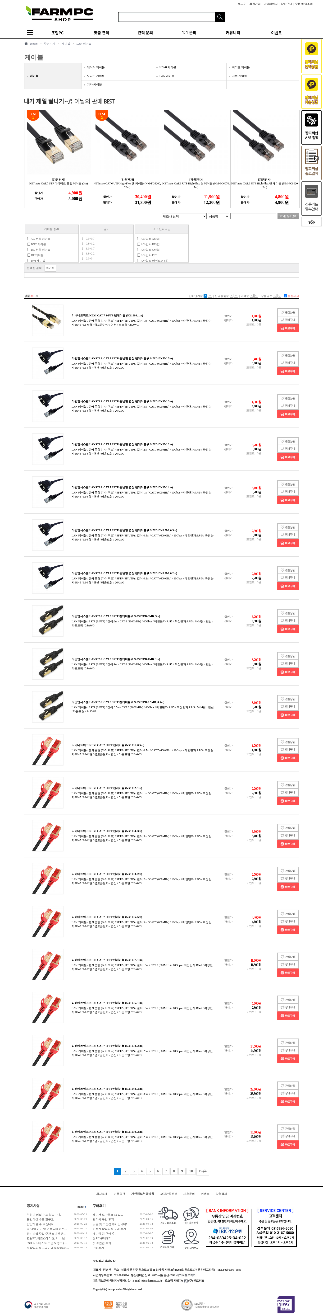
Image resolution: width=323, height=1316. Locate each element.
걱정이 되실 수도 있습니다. (44, 1214)
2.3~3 (87, 258)
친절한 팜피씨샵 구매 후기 (109, 1229)
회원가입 (255, 3)
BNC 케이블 (36, 244)
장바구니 (286, 3)
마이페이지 (271, 3)
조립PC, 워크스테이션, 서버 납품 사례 (50, 1238)
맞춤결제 (221, 1193)
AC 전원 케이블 (38, 238)
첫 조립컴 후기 (102, 1243)
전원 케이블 (239, 76)
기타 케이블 (94, 84)
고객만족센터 (168, 1193)
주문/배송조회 (304, 3)
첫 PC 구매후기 (102, 1238)
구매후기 (98, 1248)
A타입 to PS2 (147, 255)
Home (34, 43)
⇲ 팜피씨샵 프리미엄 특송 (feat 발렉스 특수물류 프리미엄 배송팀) (68, 1248)
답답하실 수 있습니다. (41, 1224)
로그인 (242, 3)
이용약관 (119, 1193)
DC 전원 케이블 (39, 249)
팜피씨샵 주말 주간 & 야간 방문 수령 (50, 1233)
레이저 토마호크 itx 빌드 (108, 1214)
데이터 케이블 (96, 67)
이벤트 (205, 1193)
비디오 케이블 (241, 67)
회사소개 (102, 1193)
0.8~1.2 (88, 243)
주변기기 (49, 43)
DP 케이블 (35, 255)
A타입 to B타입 (148, 244)
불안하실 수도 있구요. (41, 1219)
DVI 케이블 (36, 260)
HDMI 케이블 (167, 67)
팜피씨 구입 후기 (103, 1219)
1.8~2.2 (88, 253)
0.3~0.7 (88, 238)
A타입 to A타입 (148, 238)
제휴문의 (189, 1193)
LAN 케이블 (84, 43)
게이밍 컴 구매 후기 (105, 1233)
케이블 (66, 43)
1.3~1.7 (88, 248)
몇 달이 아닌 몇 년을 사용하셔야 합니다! (52, 1229)
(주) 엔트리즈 (194, 1280)
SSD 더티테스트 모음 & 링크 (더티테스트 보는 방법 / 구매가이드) (68, 1243)
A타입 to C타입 (148, 249)
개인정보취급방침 (142, 1193)
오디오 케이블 (96, 76)
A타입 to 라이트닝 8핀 (152, 260)
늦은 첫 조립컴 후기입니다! (110, 1224)
